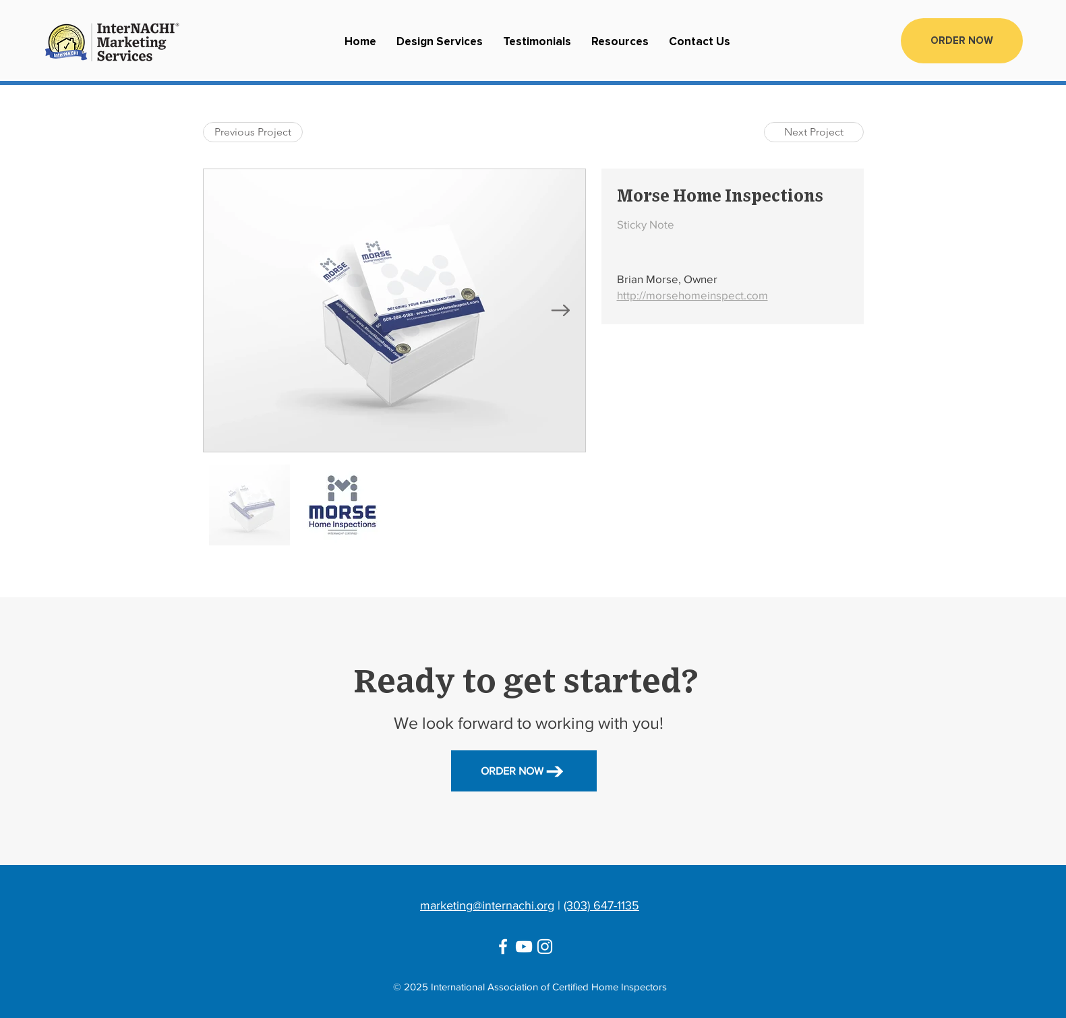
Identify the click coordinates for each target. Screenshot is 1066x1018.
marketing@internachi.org (487, 905)
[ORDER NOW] (962, 40)
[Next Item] (561, 311)
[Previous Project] (253, 132)
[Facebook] (503, 946)
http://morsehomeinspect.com (692, 295)
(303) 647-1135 (601, 905)
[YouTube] (524, 946)
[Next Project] (814, 132)
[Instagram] (545, 946)
